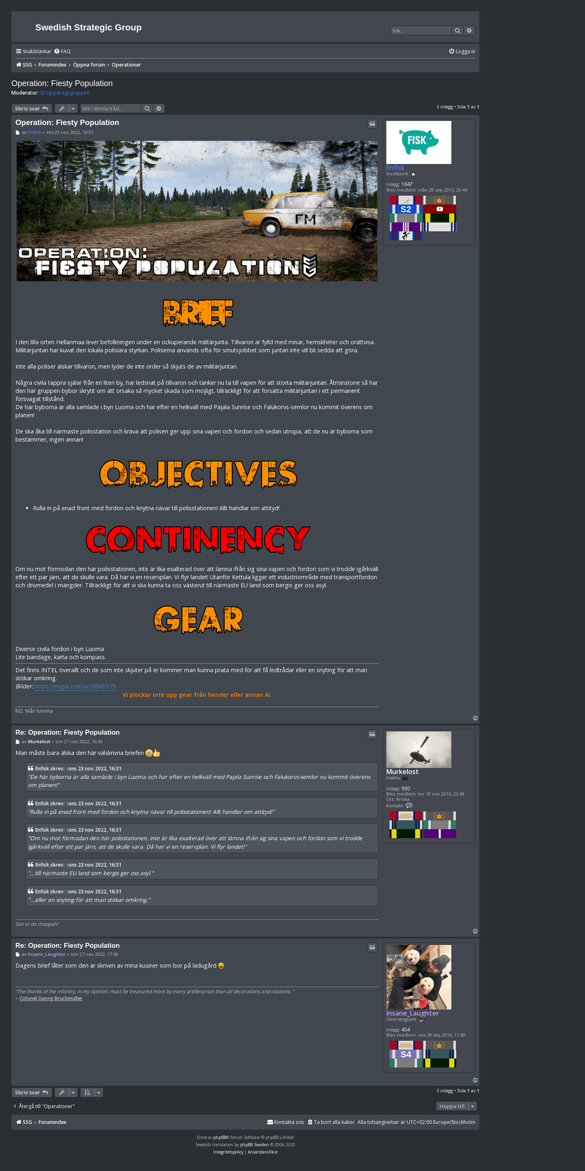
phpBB (219, 1137)
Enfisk (395, 167)
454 (405, 1029)
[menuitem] (62, 51)
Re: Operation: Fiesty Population (67, 732)
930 (405, 788)
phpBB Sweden (254, 1144)
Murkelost (402, 771)
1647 (407, 184)
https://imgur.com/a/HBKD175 (75, 686)
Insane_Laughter (412, 1013)
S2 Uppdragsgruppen (65, 93)
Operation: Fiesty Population (62, 83)
